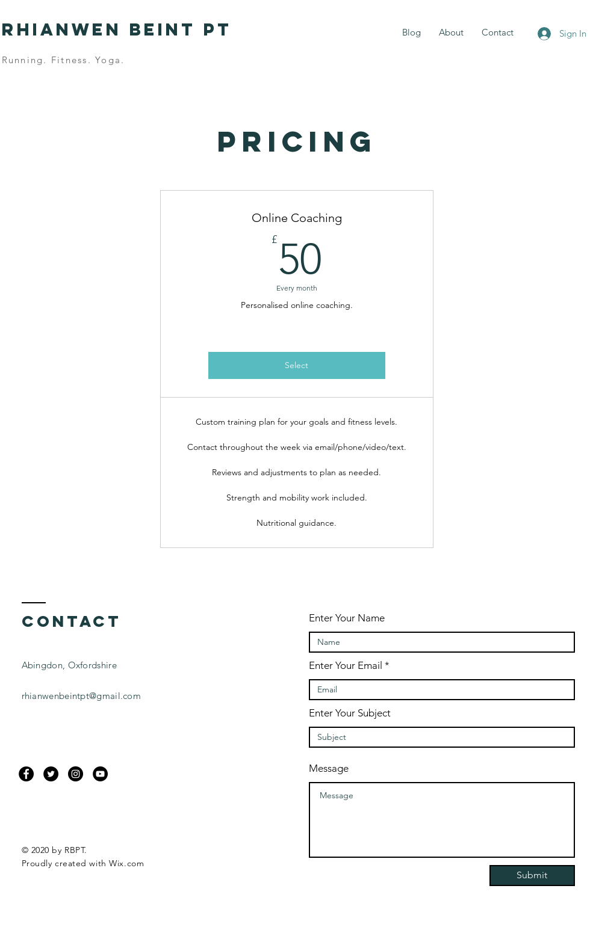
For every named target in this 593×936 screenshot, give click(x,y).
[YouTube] (100, 773)
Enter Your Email (345, 665)
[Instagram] (75, 773)
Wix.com (126, 863)
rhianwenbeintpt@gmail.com (81, 695)
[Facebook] (26, 773)
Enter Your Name (347, 618)
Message (329, 768)
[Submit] (532, 875)
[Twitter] (50, 773)
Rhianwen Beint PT (117, 29)
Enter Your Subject (350, 713)
